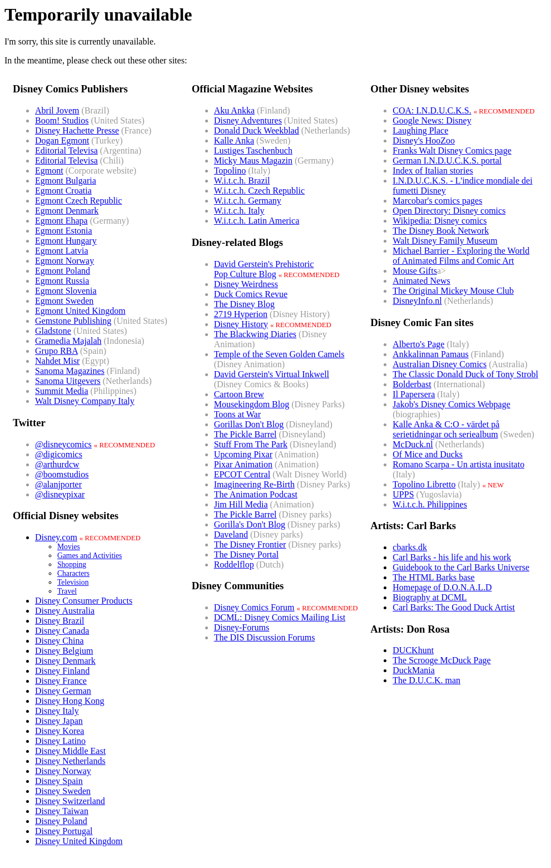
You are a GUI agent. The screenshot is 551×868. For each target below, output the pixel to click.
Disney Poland (61, 821)
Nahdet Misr (57, 361)
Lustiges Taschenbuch (253, 150)
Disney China (59, 640)
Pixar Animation (243, 464)
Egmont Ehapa (61, 220)
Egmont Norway (64, 260)
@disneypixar (60, 494)
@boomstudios (62, 474)
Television (72, 582)
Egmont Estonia (63, 230)
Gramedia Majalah (68, 341)
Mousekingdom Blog (252, 404)
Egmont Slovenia (66, 290)
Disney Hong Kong (69, 701)
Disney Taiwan (61, 811)
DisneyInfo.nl (417, 300)
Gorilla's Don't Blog (249, 524)
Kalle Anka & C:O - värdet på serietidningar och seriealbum (446, 429)
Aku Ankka (234, 110)
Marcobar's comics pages (437, 200)
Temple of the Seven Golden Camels (279, 354)
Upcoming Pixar (243, 454)
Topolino (230, 170)
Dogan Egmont (62, 140)
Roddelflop (234, 564)
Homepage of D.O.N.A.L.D (442, 587)
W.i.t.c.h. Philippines (430, 504)
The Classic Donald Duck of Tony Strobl (465, 374)
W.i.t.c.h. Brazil (242, 180)
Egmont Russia (62, 280)
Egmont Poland (62, 270)
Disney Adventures (248, 120)
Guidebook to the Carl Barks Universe (461, 567)
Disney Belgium (64, 650)
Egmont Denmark (66, 210)
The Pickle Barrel (245, 434)
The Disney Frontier (250, 544)
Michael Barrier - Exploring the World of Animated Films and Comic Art (461, 255)
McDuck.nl (413, 444)
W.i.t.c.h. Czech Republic (259, 190)
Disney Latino (60, 741)
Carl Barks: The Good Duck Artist (454, 607)
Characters (73, 573)
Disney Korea (59, 731)
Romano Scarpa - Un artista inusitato (458, 464)
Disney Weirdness (246, 284)
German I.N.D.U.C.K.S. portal (447, 160)
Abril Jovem (57, 110)
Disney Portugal (64, 831)
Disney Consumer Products (83, 600)
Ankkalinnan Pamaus (430, 354)
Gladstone (53, 331)
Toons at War (237, 414)
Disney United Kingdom (78, 841)
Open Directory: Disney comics (449, 210)
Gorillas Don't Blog (249, 424)
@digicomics (58, 454)
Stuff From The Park (250, 444)
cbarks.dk (410, 547)
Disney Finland (62, 670)
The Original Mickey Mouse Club (453, 290)
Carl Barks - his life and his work (452, 557)
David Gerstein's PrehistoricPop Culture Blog (264, 269)
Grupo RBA (56, 351)
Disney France (61, 680)
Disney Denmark (65, 660)
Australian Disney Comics (440, 364)
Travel (67, 591)
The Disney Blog (244, 304)
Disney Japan (59, 721)
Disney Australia (65, 610)
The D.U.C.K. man (426, 680)
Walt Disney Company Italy (85, 401)
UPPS (403, 494)
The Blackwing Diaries (255, 334)
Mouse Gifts (415, 270)
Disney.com (56, 537)
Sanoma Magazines (70, 371)
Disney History (241, 324)
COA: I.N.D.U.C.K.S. (432, 110)
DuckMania (414, 670)
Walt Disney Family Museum (445, 240)
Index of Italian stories (433, 170)
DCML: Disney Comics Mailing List (279, 617)
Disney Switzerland (70, 801)
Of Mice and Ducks (428, 454)
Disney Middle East (70, 751)
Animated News (421, 280)
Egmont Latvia (61, 250)
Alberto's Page (418, 344)
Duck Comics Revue (250, 294)
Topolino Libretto (424, 484)
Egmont (49, 170)
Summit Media (61, 391)
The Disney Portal (246, 554)
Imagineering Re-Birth (254, 484)
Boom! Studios (61, 120)
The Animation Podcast (255, 494)
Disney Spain (59, 781)
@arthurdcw (57, 464)
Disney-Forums (242, 627)
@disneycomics (63, 444)
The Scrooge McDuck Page (441, 660)
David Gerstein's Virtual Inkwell (271, 374)
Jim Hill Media (241, 504)
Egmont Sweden (64, 300)
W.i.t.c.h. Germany (247, 200)
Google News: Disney (432, 120)
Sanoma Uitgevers (68, 381)
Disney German (63, 691)
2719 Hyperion (240, 314)
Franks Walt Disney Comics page (452, 150)
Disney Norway (63, 771)
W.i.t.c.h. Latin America (257, 220)
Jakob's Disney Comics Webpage (451, 404)
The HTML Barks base (433, 577)
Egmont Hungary (66, 240)
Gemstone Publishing (73, 321)
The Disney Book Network (441, 230)
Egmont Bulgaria (65, 180)
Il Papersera (414, 394)
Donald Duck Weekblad (256, 130)
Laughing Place (420, 130)
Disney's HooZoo (424, 140)
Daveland (231, 534)
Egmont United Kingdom (80, 310)
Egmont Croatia (63, 190)
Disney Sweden (63, 791)
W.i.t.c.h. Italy (239, 210)
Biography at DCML (429, 597)
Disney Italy (57, 711)
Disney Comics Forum (254, 607)
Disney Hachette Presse (77, 130)
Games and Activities (89, 555)
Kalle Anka (234, 140)
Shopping (71, 564)
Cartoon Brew (239, 394)
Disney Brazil (59, 620)
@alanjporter (58, 484)
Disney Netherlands (70, 761)
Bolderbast (412, 384)
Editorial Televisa (66, 150)
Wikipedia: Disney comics (440, 220)
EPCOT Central (242, 474)
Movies (68, 546)
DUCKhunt (413, 650)
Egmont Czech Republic (78, 200)
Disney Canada (62, 630)
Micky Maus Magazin (253, 160)
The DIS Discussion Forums (264, 637)
